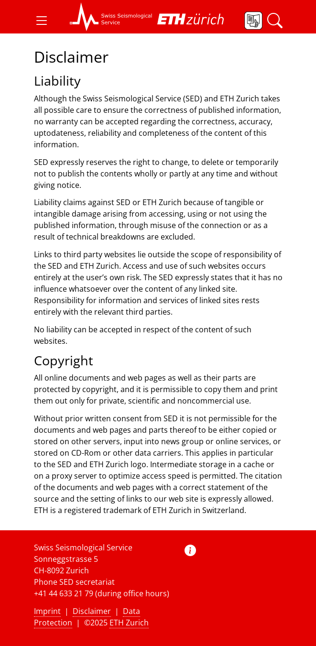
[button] (41, 20)
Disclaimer (92, 611)
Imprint (47, 611)
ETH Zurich (129, 622)
